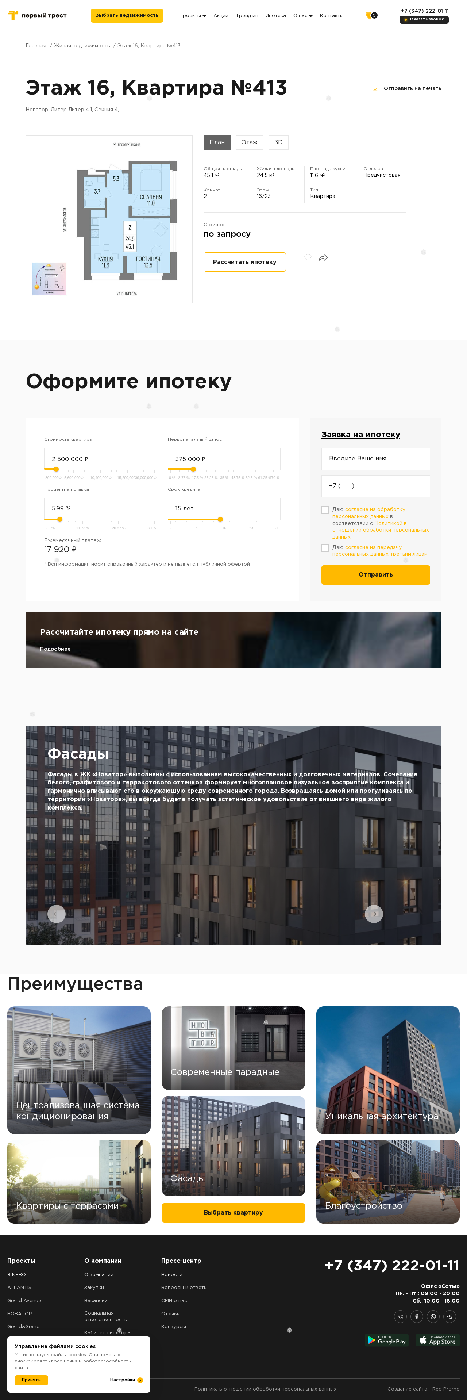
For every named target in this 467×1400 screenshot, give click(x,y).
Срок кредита (184, 489)
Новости (171, 1275)
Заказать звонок (426, 19)
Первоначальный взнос (195, 439)
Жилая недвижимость (82, 46)
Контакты (332, 16)
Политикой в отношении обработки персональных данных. (380, 530)
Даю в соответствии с (380, 523)
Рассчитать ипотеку (245, 262)
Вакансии (96, 1301)
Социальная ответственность (105, 1316)
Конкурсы (173, 1327)
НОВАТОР (19, 1314)
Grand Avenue (24, 1301)
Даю (380, 551)
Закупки (94, 1288)
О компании (98, 1275)
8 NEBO (16, 1275)
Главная (36, 46)
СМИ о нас (174, 1301)
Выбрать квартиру (233, 1213)
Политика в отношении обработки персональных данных (265, 1389)
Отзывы (171, 1314)
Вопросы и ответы (184, 1288)
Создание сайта (407, 1389)
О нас (303, 16)
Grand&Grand (23, 1327)
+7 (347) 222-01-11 (425, 11)
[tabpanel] (233, 835)
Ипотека (276, 16)
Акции (220, 16)
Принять (31, 1380)
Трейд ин (247, 16)
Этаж (250, 142)
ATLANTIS (19, 1288)
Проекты (193, 16)
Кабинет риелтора (107, 1333)
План (217, 142)
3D (279, 142)
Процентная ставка (66, 489)
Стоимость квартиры (68, 439)
